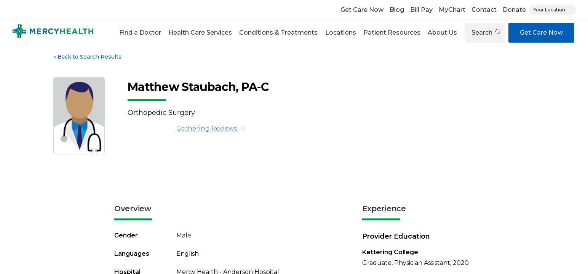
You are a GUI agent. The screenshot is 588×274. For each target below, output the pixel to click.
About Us (442, 32)
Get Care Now (361, 9)
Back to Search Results (87, 56)
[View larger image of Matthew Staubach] (79, 116)
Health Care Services (200, 32)
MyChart (452, 9)
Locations (340, 32)
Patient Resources (391, 32)
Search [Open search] (486, 32)
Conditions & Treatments (278, 32)
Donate (514, 9)
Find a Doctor (140, 32)
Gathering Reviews (182, 128)
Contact (484, 9)
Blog (397, 9)
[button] (140, 32)
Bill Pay (421, 9)
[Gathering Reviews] (150, 128)
